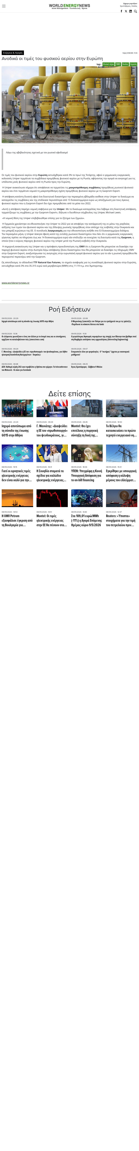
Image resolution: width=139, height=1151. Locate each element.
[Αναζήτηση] (135, 11)
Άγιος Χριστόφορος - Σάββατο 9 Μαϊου (86, 367)
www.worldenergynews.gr (15, 282)
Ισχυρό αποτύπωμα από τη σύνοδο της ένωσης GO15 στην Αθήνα (28, 321)
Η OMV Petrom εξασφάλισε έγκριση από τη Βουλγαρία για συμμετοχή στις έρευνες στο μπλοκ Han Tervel (17, 520)
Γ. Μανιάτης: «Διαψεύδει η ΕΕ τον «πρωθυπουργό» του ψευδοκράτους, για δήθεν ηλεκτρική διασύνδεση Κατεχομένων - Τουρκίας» (34, 353)
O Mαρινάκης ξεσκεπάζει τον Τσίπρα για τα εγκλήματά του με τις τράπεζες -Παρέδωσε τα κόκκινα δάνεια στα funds (101, 323)
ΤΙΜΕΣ (118, 64)
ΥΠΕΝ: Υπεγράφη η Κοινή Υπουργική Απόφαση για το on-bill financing (86, 476)
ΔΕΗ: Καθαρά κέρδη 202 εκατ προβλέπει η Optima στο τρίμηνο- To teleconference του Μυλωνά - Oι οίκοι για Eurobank (35, 368)
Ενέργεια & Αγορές (13, 52)
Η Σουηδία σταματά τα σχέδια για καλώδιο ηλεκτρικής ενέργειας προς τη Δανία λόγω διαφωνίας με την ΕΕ (50, 476)
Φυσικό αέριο (108, 64)
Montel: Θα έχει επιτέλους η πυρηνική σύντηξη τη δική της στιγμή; (84, 431)
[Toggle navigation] (5, 6)
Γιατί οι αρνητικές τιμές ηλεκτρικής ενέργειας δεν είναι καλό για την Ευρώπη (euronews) (16, 476)
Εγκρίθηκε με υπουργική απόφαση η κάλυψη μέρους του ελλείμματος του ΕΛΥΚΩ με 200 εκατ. (121, 476)
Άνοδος (125, 64)
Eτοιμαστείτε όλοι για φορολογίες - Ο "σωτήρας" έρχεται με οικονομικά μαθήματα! (100, 353)
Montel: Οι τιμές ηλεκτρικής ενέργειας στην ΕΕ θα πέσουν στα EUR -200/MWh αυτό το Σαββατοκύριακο (51, 520)
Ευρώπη (133, 64)
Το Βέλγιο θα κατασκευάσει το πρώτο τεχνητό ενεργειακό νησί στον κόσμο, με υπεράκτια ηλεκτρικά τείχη (121, 431)
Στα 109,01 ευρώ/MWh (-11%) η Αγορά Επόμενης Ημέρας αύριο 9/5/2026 (86, 520)
